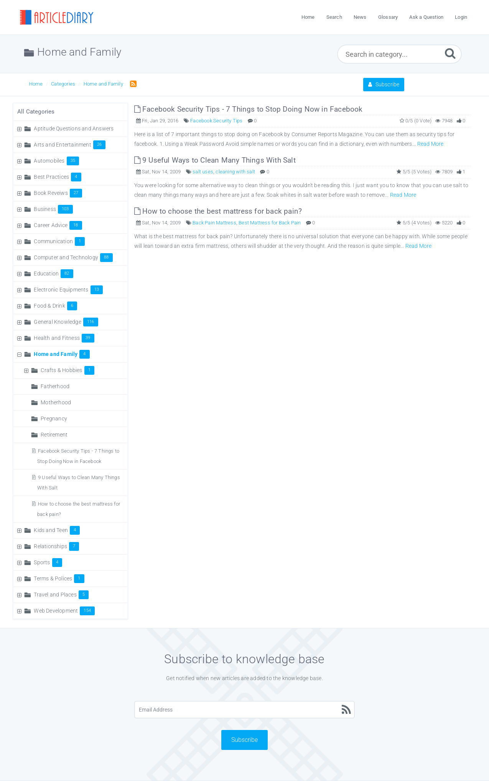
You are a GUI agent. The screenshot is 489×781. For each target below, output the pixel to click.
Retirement (54, 435)
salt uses (203, 172)
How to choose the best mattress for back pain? (218, 211)
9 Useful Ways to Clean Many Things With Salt (215, 160)
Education (53, 273)
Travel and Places (61, 594)
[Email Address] (244, 709)
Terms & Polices (59, 578)
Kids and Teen (57, 530)
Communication (59, 241)
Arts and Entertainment (69, 144)
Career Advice (58, 225)
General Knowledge (66, 321)
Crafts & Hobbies (67, 370)
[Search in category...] (399, 54)
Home (36, 84)
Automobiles (56, 160)
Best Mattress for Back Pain (270, 223)
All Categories (36, 111)
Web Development (64, 610)
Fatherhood (55, 386)
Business (53, 209)
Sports (48, 562)
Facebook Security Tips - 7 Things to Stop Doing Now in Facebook (248, 109)
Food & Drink (55, 305)
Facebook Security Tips (216, 121)
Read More (430, 144)
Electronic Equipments (68, 289)
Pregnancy (54, 418)
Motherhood (56, 402)
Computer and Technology (73, 257)
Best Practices (57, 176)
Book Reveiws (58, 192)
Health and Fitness (64, 337)
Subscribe (383, 84)
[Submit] (450, 53)
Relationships (56, 546)
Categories (63, 84)
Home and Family (103, 84)
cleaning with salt (235, 172)
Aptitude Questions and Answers (74, 128)
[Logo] (56, 17)
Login (461, 17)
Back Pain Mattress (214, 223)
